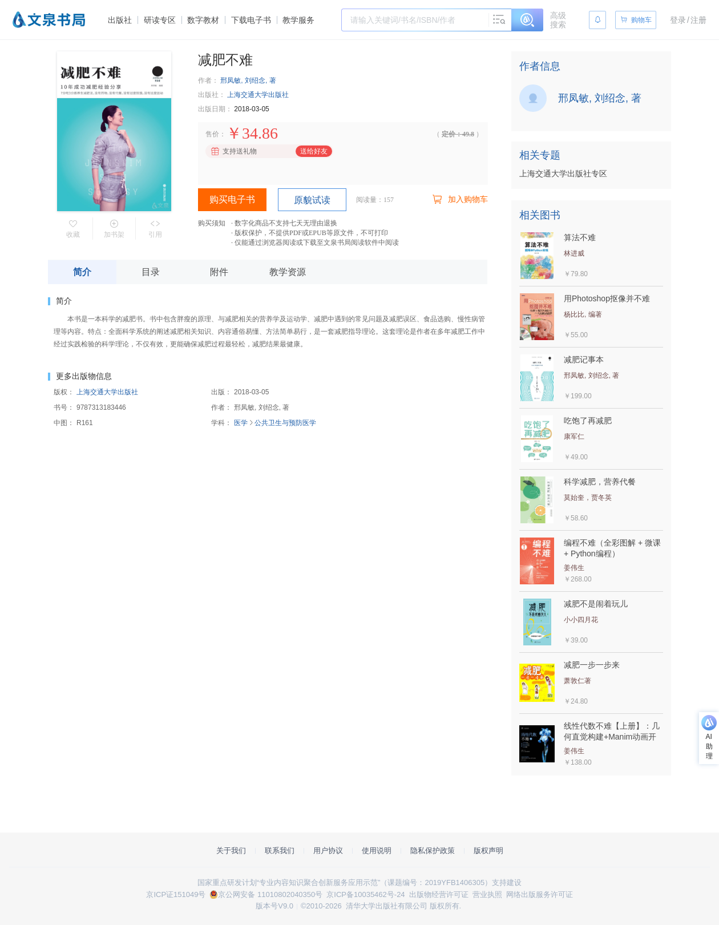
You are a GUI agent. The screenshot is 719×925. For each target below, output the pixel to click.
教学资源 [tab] (287, 272)
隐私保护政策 (432, 850)
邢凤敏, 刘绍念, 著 (248, 80)
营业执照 (487, 894)
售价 (212, 134)
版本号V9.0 (274, 906)
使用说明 (376, 850)
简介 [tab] (82, 272)
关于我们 (231, 850)
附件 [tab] (219, 272)
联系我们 (279, 850)
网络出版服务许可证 (539, 894)
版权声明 (488, 850)
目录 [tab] (151, 272)
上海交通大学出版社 (258, 95)
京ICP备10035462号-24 (365, 894)
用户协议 (328, 850)
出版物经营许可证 (438, 894)
